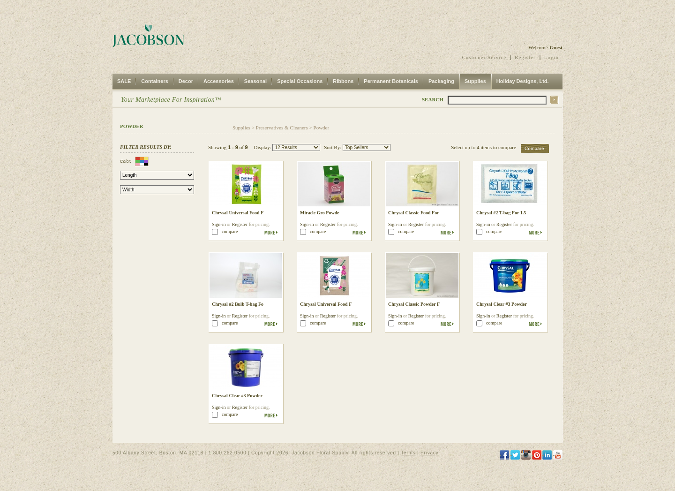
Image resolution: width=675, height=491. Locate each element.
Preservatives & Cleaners (282, 127)
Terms (408, 452)
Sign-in (218, 224)
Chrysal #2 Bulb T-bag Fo (237, 304)
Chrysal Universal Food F (237, 212)
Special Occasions (299, 81)
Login (551, 57)
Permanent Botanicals (391, 81)
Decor (186, 81)
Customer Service (484, 57)
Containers (154, 81)
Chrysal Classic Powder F (414, 304)
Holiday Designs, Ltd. (522, 81)
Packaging (441, 81)
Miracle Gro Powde (319, 212)
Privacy (429, 452)
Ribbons (343, 81)
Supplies (475, 81)
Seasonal (255, 81)
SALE (124, 81)
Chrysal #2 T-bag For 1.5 (501, 212)
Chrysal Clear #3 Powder (501, 304)
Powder (322, 127)
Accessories (218, 81)
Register (525, 57)
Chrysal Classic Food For (413, 212)
